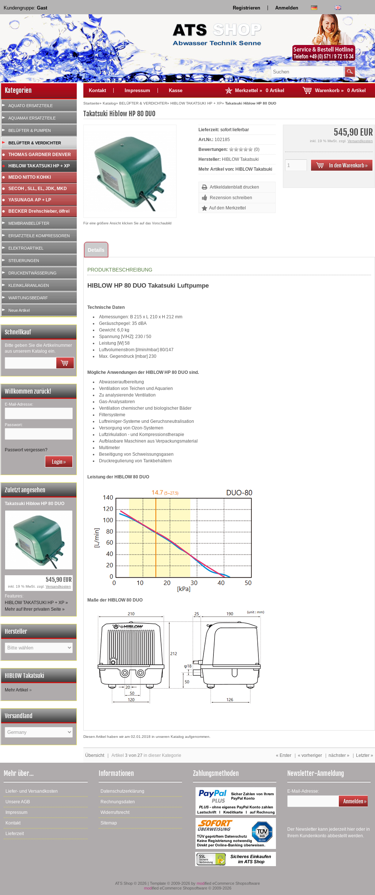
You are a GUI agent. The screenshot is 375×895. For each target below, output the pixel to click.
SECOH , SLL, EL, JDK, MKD (37, 188)
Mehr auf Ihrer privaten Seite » (35, 609)
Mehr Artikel (16, 690)
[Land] (39, 732)
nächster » (339, 755)
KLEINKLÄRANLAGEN (28, 285)
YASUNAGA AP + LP (29, 199)
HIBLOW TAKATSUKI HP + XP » (36, 602)
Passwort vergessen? (26, 449)
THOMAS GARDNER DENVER (39, 154)
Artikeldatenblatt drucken (234, 187)
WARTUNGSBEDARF (28, 298)
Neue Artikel (19, 310)
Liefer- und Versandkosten (31, 791)
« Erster (283, 755)
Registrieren (246, 8)
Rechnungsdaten (118, 801)
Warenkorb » (340, 90)
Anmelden (286, 8)
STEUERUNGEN (23, 260)
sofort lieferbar (234, 129)
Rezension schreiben (231, 197)
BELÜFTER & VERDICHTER (34, 143)
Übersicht (94, 755)
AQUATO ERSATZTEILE (30, 105)
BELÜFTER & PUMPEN (29, 130)
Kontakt (97, 90)
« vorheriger (310, 755)
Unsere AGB (17, 801)
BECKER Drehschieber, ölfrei (38, 211)
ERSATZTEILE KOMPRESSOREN (39, 236)
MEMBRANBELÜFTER (28, 223)
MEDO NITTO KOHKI (29, 177)
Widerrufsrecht (115, 812)
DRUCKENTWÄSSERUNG (32, 273)
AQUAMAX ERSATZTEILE (32, 118)
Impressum (137, 90)
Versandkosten (58, 586)
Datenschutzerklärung (122, 791)
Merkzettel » (259, 90)
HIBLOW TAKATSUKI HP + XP (39, 165)
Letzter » (364, 755)
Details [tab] (96, 250)
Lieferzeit (14, 833)
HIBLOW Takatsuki (253, 169)
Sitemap (109, 823)
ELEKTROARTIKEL (25, 248)
